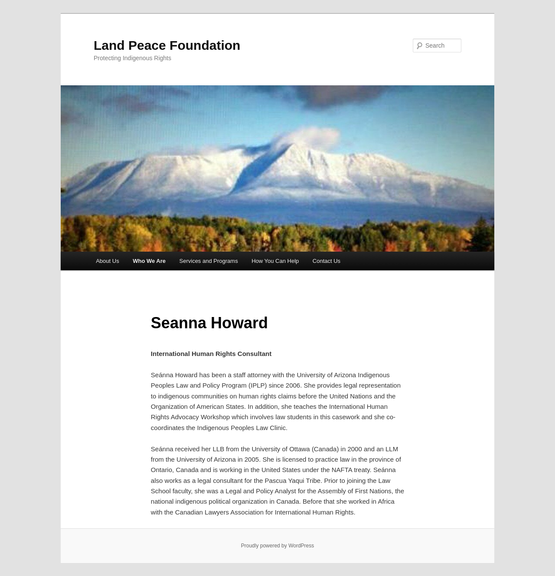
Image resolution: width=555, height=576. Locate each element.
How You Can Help (275, 261)
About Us (107, 261)
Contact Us (326, 261)
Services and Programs (209, 261)
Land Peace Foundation (167, 45)
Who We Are (149, 261)
